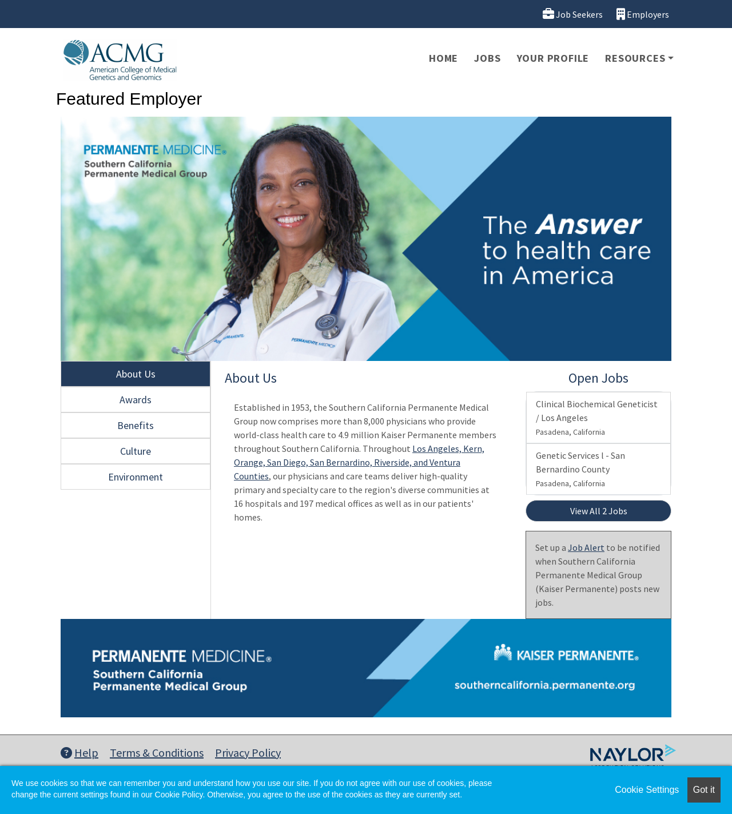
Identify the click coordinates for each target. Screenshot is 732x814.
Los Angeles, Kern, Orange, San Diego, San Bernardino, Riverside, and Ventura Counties (359, 462)
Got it (704, 790)
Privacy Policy (248, 752)
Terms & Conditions (157, 752)
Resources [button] (635, 58)
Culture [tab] (135, 451)
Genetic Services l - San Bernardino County (580, 469)
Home (443, 58)
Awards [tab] (136, 399)
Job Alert (586, 547)
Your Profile (553, 58)
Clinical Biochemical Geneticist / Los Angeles (597, 417)
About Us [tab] (136, 373)
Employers (642, 14)
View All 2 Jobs (598, 511)
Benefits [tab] (135, 425)
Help (79, 752)
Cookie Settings (647, 790)
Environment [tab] (135, 476)
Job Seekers (573, 14)
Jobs (487, 58)
